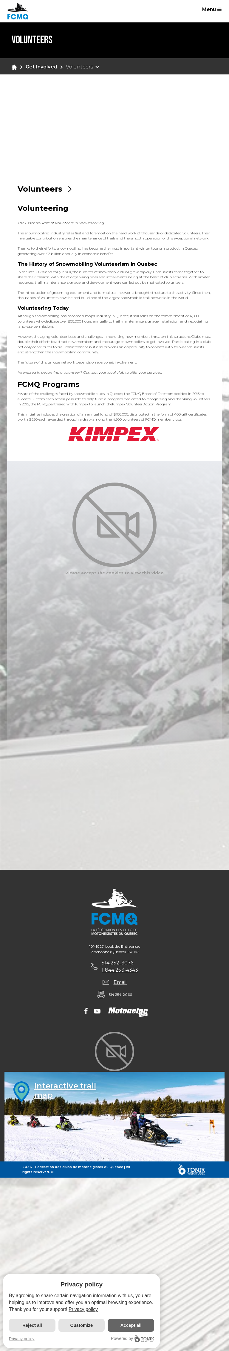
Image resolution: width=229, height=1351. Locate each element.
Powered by (132, 1338)
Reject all (32, 1325)
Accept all (131, 1325)
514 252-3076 (117, 963)
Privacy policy (83, 1309)
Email (120, 982)
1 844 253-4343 (120, 970)
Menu (212, 9)
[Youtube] (97, 1011)
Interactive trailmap (65, 1090)
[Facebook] (86, 1011)
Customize (81, 1325)
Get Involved (41, 67)
